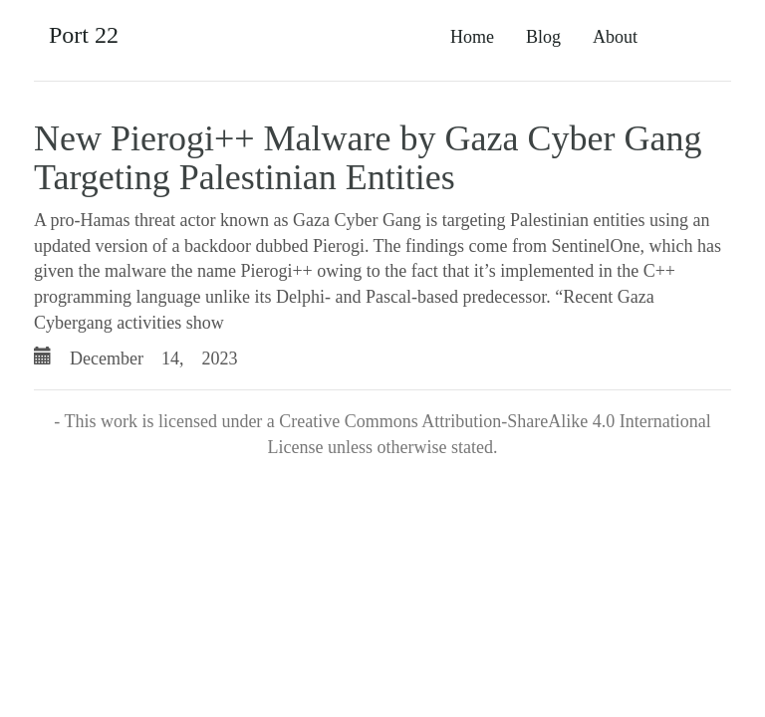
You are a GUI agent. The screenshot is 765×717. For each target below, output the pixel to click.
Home (472, 37)
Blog (543, 37)
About (615, 37)
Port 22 (84, 35)
